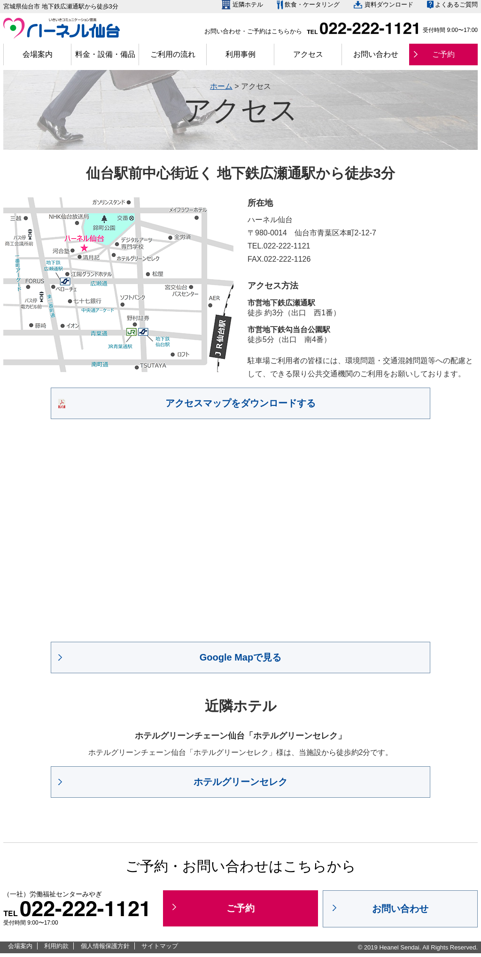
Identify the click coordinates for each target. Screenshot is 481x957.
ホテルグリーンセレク (240, 782)
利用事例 (240, 54)
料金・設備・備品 (105, 54)
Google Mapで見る (240, 657)
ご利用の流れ (172, 54)
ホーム (221, 86)
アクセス (308, 54)
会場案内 (38, 54)
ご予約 (443, 54)
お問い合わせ (375, 54)
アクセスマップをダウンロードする (240, 403)
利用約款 (56, 945)
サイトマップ (159, 945)
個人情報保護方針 (105, 945)
